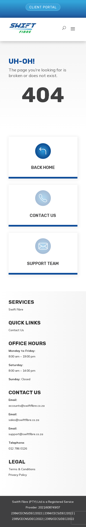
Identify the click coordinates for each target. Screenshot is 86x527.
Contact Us (43, 215)
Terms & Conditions (22, 469)
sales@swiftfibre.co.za (24, 420)
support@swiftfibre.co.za (26, 434)
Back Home (43, 167)
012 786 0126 (18, 448)
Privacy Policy (18, 475)
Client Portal (43, 7)
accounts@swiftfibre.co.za (27, 406)
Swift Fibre (16, 309)
